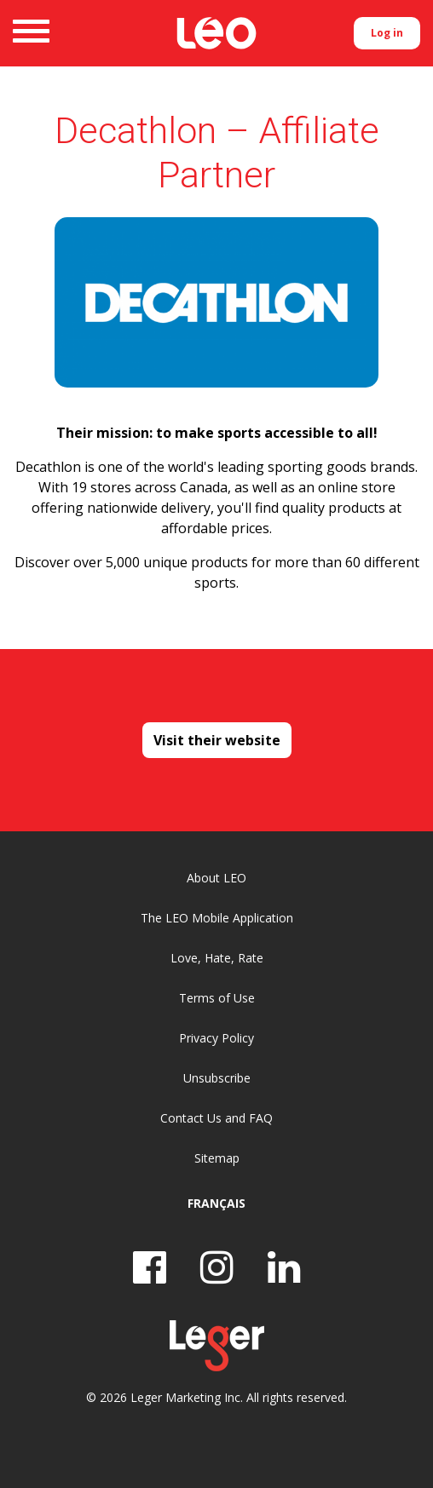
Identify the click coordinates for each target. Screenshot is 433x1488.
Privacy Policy (216, 1038)
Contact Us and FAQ (216, 1118)
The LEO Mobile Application (217, 918)
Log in (387, 33)
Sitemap (217, 1158)
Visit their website (216, 740)
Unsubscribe (217, 1078)
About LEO (216, 878)
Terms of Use (217, 998)
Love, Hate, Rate (216, 958)
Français (216, 1203)
